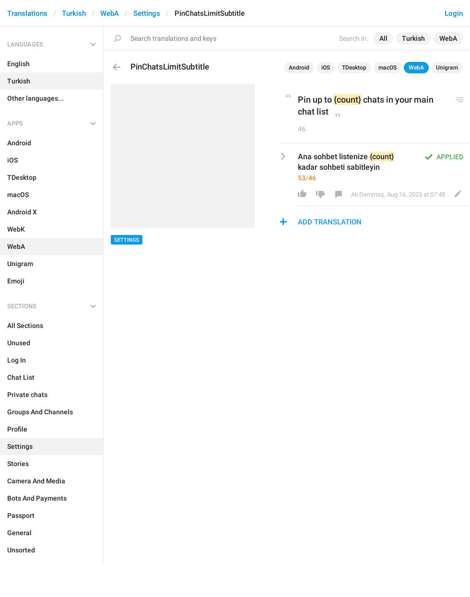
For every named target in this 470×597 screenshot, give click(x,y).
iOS (325, 67)
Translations (27, 13)
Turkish (74, 13)
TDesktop (354, 67)
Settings (146, 13)
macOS (387, 67)
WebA (109, 13)
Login (454, 13)
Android (299, 67)
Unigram (447, 67)
